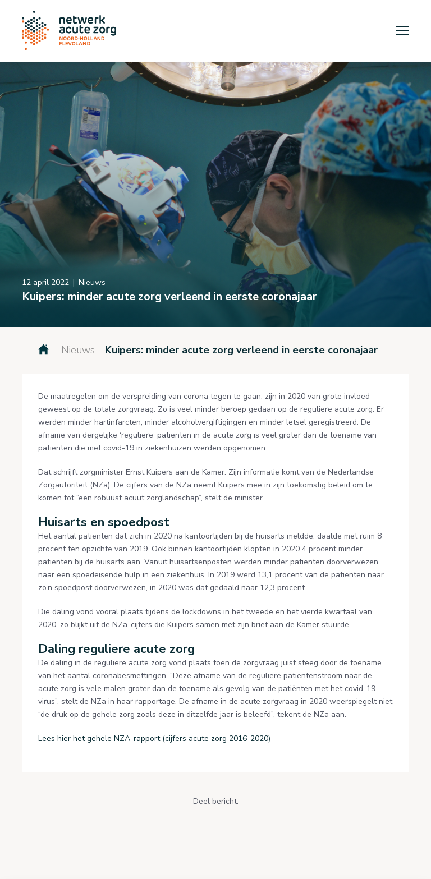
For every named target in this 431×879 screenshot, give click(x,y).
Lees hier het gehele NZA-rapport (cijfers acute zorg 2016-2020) (154, 738)
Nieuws (78, 350)
